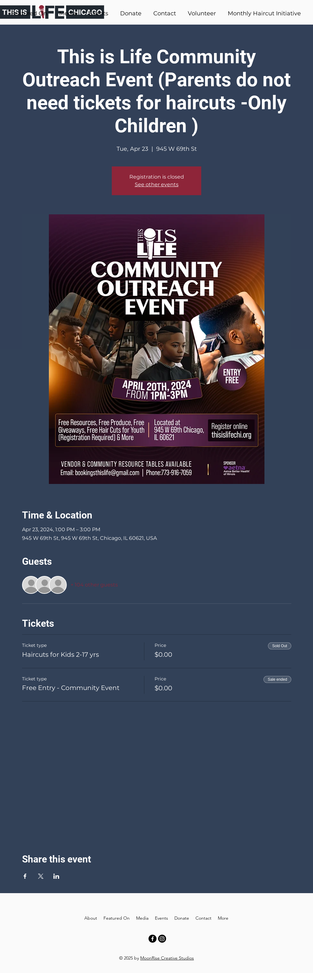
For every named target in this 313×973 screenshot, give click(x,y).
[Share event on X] (41, 876)
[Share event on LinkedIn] (56, 876)
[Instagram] (162, 939)
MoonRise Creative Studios (167, 958)
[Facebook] (152, 939)
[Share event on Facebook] (25, 876)
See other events (157, 184)
